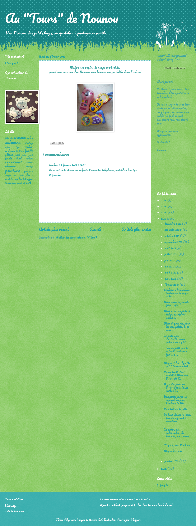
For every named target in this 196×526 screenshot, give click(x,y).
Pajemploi (162, 485)
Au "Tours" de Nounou (61, 18)
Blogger (135, 519)
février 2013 (171, 284)
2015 (164, 206)
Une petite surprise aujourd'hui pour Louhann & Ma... (175, 399)
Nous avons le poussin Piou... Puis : (176, 304)
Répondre (55, 175)
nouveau (29, 162)
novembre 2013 (173, 229)
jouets (8, 158)
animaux (20, 137)
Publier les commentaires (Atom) (76, 237)
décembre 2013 (173, 223)
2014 (164, 212)
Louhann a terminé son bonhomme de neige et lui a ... (177, 292)
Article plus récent (54, 229)
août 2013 (170, 248)
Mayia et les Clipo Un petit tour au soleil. (177, 364)
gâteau (9, 154)
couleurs (10, 150)
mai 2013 (169, 266)
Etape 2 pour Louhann (177, 445)
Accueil (95, 229)
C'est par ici (12, 63)
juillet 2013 (171, 254)
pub (14, 175)
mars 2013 (170, 278)
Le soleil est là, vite (175, 409)
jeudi (31, 155)
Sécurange (10, 505)
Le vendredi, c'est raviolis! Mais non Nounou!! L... (176, 375)
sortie (18, 178)
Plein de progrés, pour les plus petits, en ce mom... (177, 326)
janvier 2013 (171, 461)
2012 (164, 468)
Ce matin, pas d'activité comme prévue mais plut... (176, 338)
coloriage (28, 143)
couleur (29, 146)
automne (12, 142)
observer (10, 166)
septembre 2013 (173, 241)
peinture (12, 170)
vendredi (21, 183)
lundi (19, 158)
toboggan (28, 178)
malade (29, 158)
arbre (30, 138)
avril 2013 (170, 272)
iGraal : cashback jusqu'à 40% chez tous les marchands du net (136, 504)
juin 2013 (169, 260)
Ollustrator (108, 519)
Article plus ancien (136, 229)
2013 (164, 218)
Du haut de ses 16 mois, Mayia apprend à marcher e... (177, 417)
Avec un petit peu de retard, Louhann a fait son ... (176, 351)
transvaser (11, 182)
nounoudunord (13, 162)
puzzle (21, 175)
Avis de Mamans (14, 511)
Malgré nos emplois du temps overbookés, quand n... (177, 314)
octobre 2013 (172, 235)
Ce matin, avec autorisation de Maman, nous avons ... (176, 434)
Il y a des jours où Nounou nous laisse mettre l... (176, 387)
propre (8, 175)
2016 (164, 200)
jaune (17, 154)
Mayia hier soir (173, 451)
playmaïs (28, 171)
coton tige (12, 147)
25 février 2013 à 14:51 (72, 165)
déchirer (20, 151)
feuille (29, 150)
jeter (24, 155)
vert (28, 182)
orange (29, 166)
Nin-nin (9, 138)
